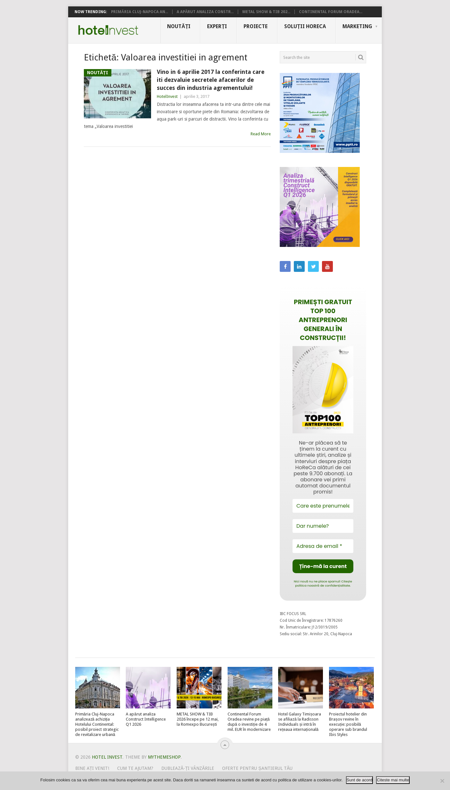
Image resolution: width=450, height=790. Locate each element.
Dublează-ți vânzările (187, 768)
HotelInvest (167, 96)
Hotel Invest (108, 30)
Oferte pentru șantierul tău (257, 768)
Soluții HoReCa (305, 26)
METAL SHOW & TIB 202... (266, 12)
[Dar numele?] (323, 526)
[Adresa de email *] (323, 546)
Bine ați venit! (92, 768)
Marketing (357, 26)
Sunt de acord (360, 780)
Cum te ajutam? (135, 768)
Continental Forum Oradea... (330, 12)
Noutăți (178, 26)
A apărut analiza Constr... (205, 12)
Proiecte (256, 26)
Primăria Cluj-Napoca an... (139, 12)
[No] (442, 781)
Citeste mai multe (393, 780)
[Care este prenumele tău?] (323, 506)
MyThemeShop (164, 757)
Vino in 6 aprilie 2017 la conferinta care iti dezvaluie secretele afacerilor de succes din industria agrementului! (210, 79)
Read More (261, 133)
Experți (217, 26)
